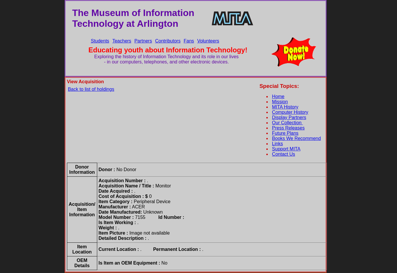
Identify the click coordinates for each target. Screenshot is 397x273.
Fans (189, 40)
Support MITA (286, 148)
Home (278, 96)
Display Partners (289, 117)
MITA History (285, 106)
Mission (280, 101)
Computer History (290, 112)
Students (100, 40)
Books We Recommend (296, 138)
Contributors (167, 40)
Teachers (121, 40)
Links (277, 143)
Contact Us (283, 154)
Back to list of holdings (91, 89)
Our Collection (287, 122)
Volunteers (208, 40)
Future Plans (285, 133)
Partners (143, 40)
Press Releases (288, 127)
